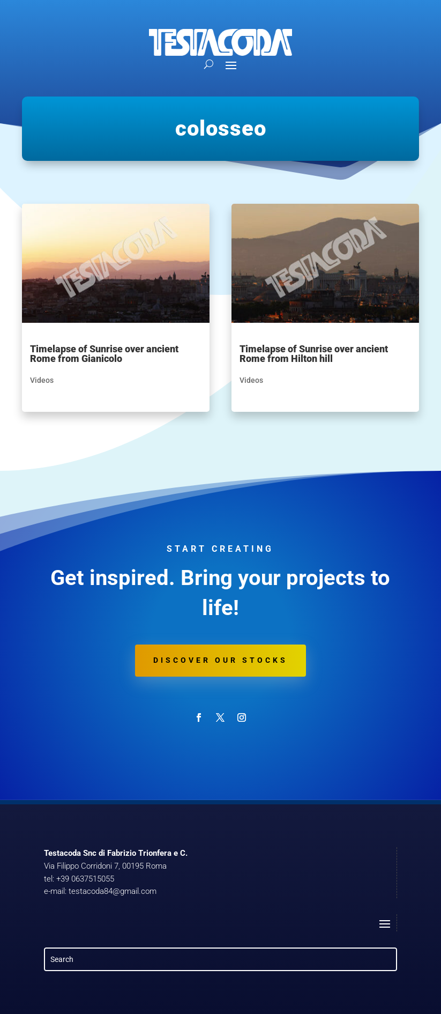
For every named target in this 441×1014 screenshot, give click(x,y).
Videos (42, 380)
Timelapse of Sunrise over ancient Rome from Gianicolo (104, 353)
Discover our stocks (220, 660)
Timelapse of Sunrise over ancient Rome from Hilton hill (314, 353)
